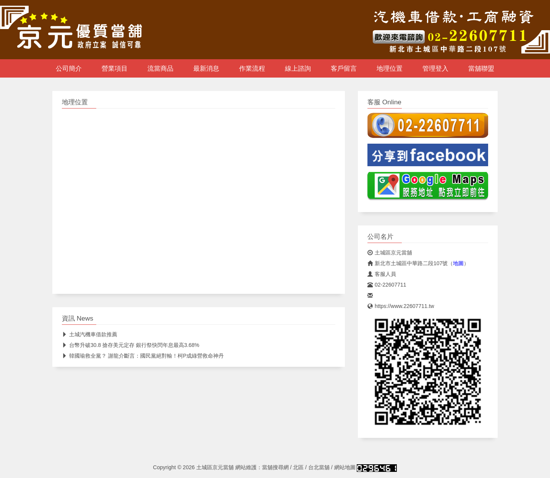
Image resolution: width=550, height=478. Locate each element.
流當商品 (160, 68)
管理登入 (435, 68)
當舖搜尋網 (275, 467)
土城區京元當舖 (389, 253)
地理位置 (390, 68)
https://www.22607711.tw (400, 306)
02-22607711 (386, 285)
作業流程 (252, 68)
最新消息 (206, 68)
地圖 (458, 263)
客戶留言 (344, 68)
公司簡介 (69, 68)
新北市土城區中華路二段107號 (407, 263)
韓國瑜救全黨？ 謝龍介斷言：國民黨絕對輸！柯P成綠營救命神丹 (143, 356)
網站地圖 (345, 467)
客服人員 (381, 274)
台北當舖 (319, 467)
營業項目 (115, 68)
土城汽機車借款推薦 (89, 334)
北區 (298, 467)
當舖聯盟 (481, 68)
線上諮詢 (298, 68)
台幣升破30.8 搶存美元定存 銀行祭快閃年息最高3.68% (130, 345)
